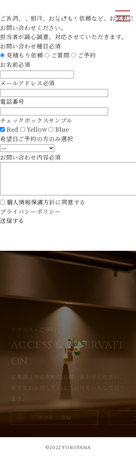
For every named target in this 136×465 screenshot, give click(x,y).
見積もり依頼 (25, 55)
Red (12, 129)
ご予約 (87, 55)
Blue (62, 129)
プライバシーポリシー (30, 219)
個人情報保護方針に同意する (46, 209)
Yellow (37, 129)
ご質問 (60, 55)
